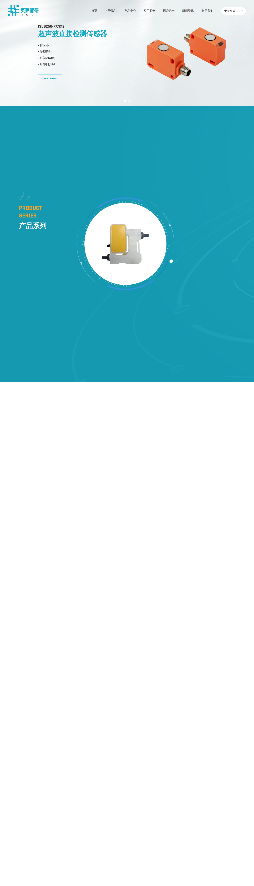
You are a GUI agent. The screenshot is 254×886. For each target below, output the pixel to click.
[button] (125, 101)
